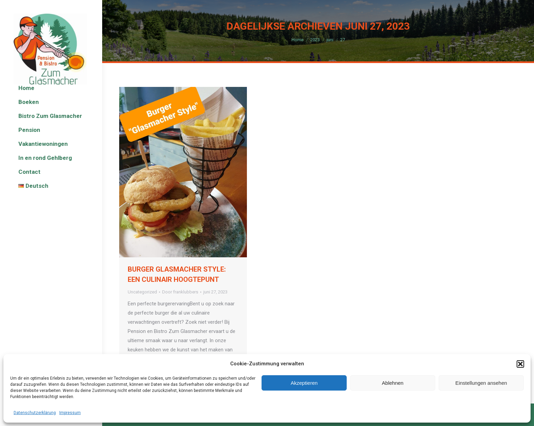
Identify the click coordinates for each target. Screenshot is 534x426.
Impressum (70, 412)
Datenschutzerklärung (35, 412)
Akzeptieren (303, 383)
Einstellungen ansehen (481, 383)
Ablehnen (392, 383)
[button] (520, 364)
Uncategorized (142, 291)
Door (180, 291)
